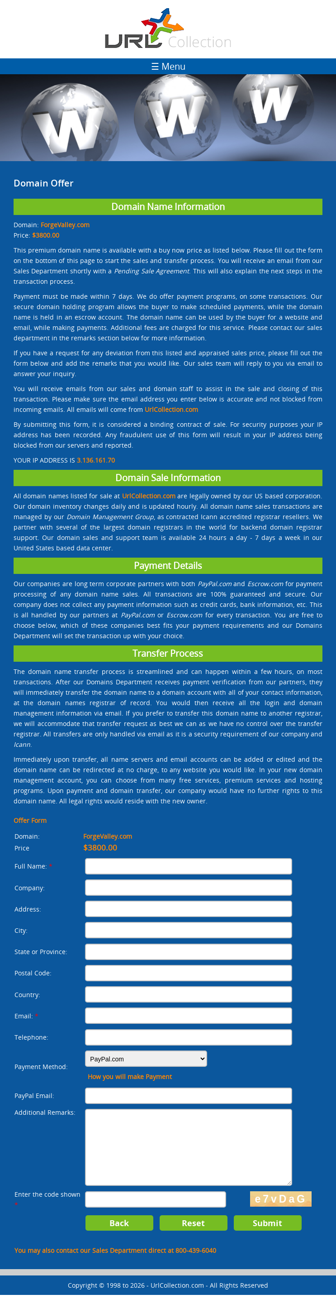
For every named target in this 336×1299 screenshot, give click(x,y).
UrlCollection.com (177, 1289)
